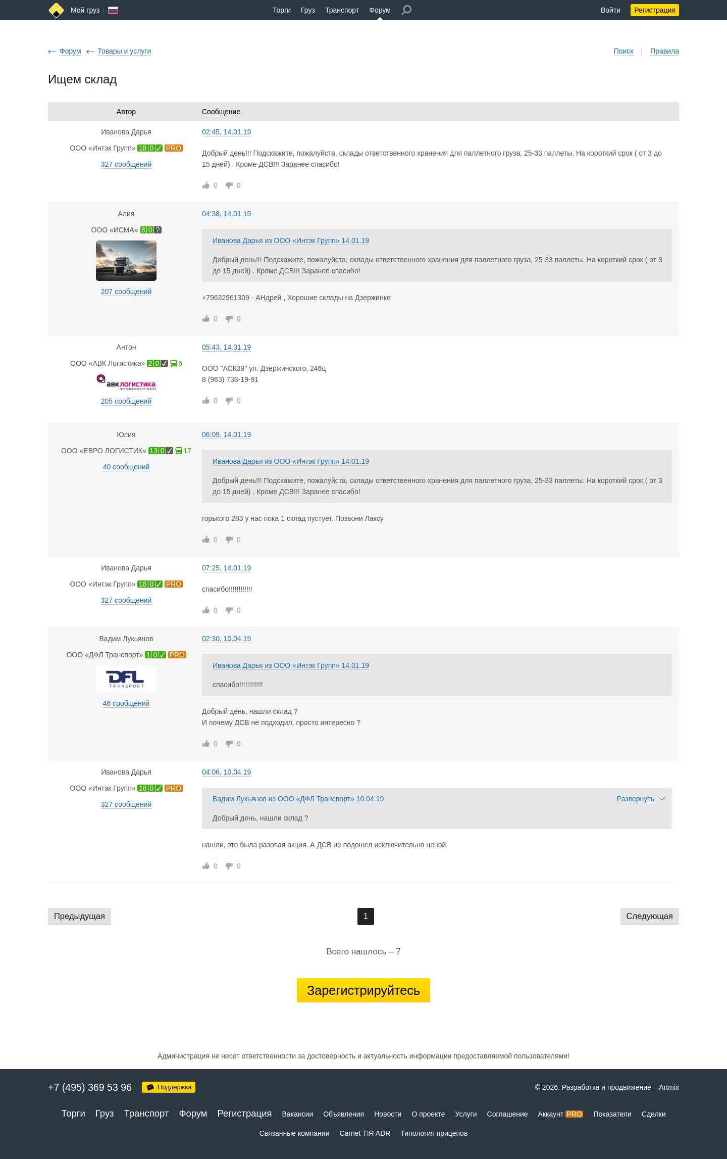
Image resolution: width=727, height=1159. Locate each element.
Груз (308, 10)
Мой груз (85, 10)
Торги (282, 10)
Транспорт (342, 10)
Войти (610, 10)
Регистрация (655, 10)
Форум (380, 10)
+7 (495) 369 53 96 (90, 1087)
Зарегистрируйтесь (363, 990)
